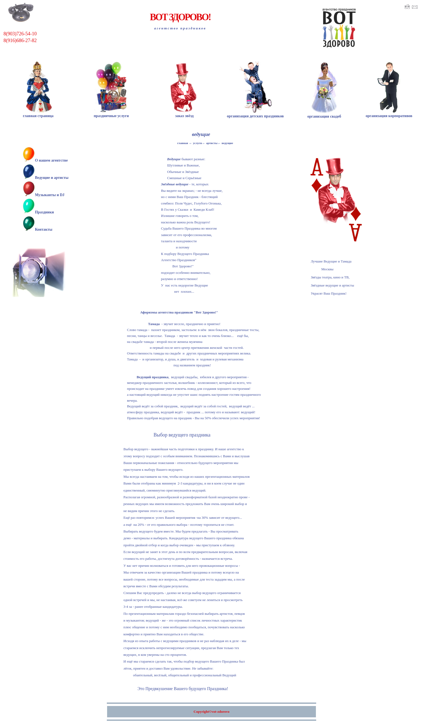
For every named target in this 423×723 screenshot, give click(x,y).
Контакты (43, 228)
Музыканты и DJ (49, 194)
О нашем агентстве (51, 160)
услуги (197, 143)
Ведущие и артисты (51, 177)
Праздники (44, 211)
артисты (211, 143)
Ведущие (174, 159)
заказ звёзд (184, 114)
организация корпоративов (389, 114)
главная (182, 143)
